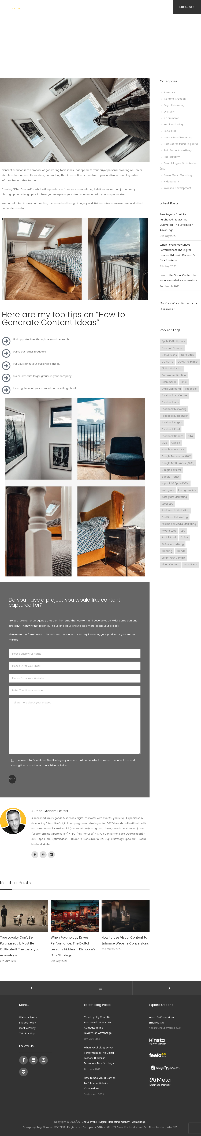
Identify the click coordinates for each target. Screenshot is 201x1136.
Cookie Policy (27, 1028)
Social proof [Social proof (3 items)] (169, 543)
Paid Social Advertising (178, 149)
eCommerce (172, 117)
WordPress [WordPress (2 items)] (190, 570)
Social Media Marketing (178, 173)
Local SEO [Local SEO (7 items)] (167, 509)
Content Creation (175, 98)
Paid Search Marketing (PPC (181, 142)
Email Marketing (174, 123)
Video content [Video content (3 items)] (171, 570)
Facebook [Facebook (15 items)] (191, 393)
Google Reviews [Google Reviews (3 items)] (171, 475)
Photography (172, 155)
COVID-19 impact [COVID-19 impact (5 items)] (172, 366)
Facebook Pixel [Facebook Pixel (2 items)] (171, 434)
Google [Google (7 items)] (175, 447)
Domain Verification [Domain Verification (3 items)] (174, 379)
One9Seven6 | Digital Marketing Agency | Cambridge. (114, 1122)
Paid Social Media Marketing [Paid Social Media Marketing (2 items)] (179, 529)
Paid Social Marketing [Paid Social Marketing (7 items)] (175, 522)
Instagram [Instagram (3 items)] (168, 495)
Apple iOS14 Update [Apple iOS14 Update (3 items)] (174, 338)
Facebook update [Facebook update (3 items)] (172, 441)
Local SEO (170, 130)
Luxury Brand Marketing (178, 136)
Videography (172, 179)
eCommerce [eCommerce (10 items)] (169, 386)
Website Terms (28, 1017)
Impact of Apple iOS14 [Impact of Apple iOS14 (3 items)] (175, 488)
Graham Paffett (55, 811)
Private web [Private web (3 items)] (169, 536)
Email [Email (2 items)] (185, 386)
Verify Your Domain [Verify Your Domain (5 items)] (174, 563)
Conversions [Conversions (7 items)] (169, 352)
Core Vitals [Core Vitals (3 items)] (188, 352)
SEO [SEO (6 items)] (183, 536)
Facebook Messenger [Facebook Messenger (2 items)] (175, 420)
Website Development (178, 185)
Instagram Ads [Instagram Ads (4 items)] (188, 495)
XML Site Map (27, 1033)
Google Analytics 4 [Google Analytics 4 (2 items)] (173, 454)
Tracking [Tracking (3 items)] (167, 556)
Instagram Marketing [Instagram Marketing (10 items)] (174, 502)
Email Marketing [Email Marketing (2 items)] (171, 393)
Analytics (169, 92)
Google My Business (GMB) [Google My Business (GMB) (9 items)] (178, 468)
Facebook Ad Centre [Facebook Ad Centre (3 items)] (174, 400)
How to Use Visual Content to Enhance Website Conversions (179, 275)
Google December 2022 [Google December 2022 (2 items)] (176, 461)
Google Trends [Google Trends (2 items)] (171, 481)
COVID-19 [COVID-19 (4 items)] (167, 359)
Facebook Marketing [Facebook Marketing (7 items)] (174, 413)
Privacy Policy (27, 1023)
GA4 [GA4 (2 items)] (190, 441)
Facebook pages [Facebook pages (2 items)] (172, 427)
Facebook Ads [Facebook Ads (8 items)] (170, 406)
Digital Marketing (174, 105)
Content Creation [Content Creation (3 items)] (173, 345)
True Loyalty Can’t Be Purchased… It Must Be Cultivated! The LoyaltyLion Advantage (176, 219)
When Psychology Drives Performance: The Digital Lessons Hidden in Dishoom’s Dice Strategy (177, 249)
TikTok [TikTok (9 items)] (184, 543)
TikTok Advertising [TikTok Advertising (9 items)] (173, 549)
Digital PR (170, 111)
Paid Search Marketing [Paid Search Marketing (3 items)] (175, 515)
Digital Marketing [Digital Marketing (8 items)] (172, 372)
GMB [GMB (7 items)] (164, 447)
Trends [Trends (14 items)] (181, 556)
